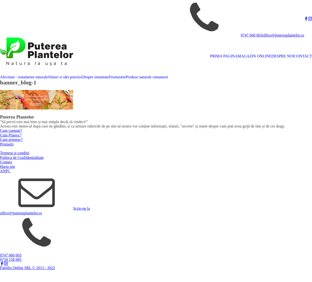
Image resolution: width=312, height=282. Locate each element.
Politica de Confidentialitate (22, 157)
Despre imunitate (95, 77)
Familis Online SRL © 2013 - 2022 (27, 268)
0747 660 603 (251, 35)
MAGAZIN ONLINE (255, 56)
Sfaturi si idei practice (65, 77)
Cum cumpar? (11, 130)
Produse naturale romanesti (147, 77)
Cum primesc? (11, 139)
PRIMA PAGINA (224, 56)
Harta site (7, 166)
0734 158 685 (10, 259)
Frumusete (117, 77)
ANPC (5, 171)
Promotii (7, 144)
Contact (6, 162)
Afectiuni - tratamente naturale (24, 77)
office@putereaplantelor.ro (283, 35)
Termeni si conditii (14, 153)
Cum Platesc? (10, 135)
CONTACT (303, 56)
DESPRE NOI (283, 56)
